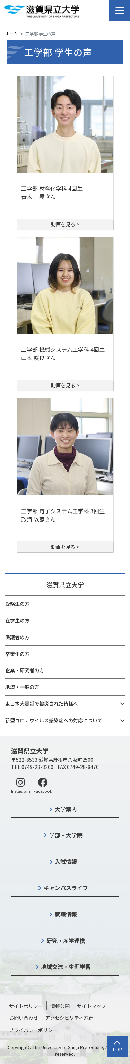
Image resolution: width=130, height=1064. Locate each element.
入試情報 (66, 861)
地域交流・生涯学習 (66, 966)
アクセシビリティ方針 (69, 1017)
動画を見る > (65, 224)
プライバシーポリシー (33, 1029)
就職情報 (66, 914)
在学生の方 (17, 620)
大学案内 (66, 809)
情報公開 (60, 1005)
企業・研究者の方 (24, 670)
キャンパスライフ (66, 887)
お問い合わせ (23, 1017)
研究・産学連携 (65, 940)
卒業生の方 (17, 653)
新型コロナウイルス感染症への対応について (53, 720)
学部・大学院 (66, 835)
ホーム (11, 34)
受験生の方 (17, 603)
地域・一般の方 (22, 686)
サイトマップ (91, 1005)
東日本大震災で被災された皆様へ (41, 703)
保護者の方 (17, 637)
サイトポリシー (26, 1005)
